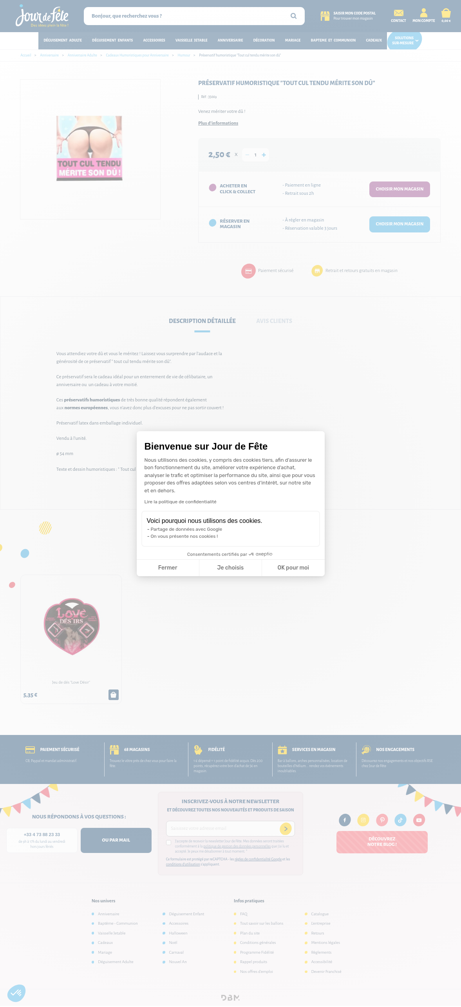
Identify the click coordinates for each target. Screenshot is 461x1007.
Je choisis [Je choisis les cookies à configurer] (230, 567)
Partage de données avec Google (186, 529)
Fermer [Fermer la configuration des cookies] (167, 567)
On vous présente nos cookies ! (184, 536)
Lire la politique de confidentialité (181, 501)
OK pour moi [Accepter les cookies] (293, 567)
